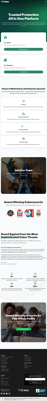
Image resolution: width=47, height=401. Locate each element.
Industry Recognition (5, 378)
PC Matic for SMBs (5, 369)
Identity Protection (5, 363)
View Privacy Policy (20, 399)
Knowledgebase (27, 360)
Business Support (28, 358)
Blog (2, 380)
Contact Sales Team (5, 384)
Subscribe (35, 382)
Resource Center (4, 383)
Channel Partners (28, 366)
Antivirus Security (4, 358)
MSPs (25, 364)
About (2, 376)
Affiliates (26, 367)
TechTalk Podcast (4, 381)
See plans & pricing (23, 49)
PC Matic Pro (3, 367)
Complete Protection (7, 357)
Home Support (27, 357)
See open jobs (23, 180)
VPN (4, 360)
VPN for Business (4, 370)
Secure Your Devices (23, 329)
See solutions (23, 72)
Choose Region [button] (42, 394)
